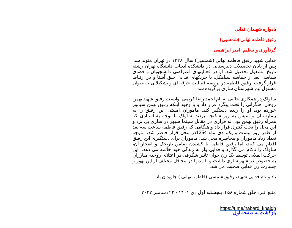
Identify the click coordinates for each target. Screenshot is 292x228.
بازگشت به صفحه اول (196, 212)
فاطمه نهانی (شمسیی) (158, 60)
